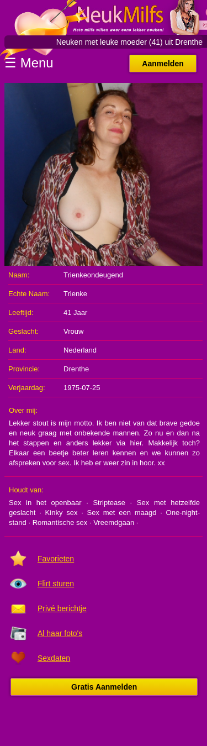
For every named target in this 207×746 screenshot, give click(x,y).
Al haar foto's (60, 633)
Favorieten (56, 558)
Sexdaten (54, 658)
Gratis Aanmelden (104, 686)
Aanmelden (162, 63)
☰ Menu (29, 62)
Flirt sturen (56, 583)
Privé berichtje (62, 608)
